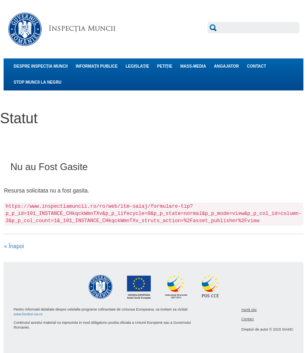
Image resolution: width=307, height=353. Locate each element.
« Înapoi (14, 246)
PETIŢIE (164, 66)
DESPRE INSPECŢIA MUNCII (41, 66)
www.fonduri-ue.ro (28, 314)
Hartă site (249, 310)
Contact (247, 319)
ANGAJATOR (226, 66)
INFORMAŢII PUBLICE (97, 66)
